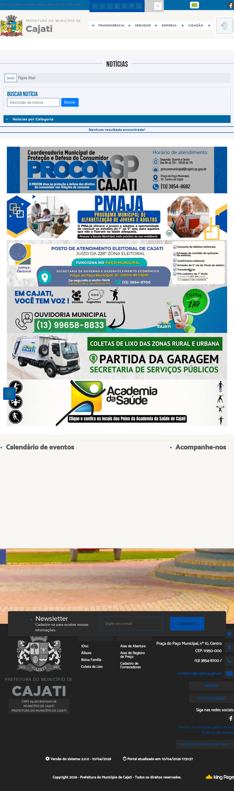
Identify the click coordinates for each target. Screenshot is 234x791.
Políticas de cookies (218, 732)
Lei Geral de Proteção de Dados (204, 744)
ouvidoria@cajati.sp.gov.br (199, 673)
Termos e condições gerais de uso (206, 727)
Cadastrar (187, 623)
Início (10, 78)
